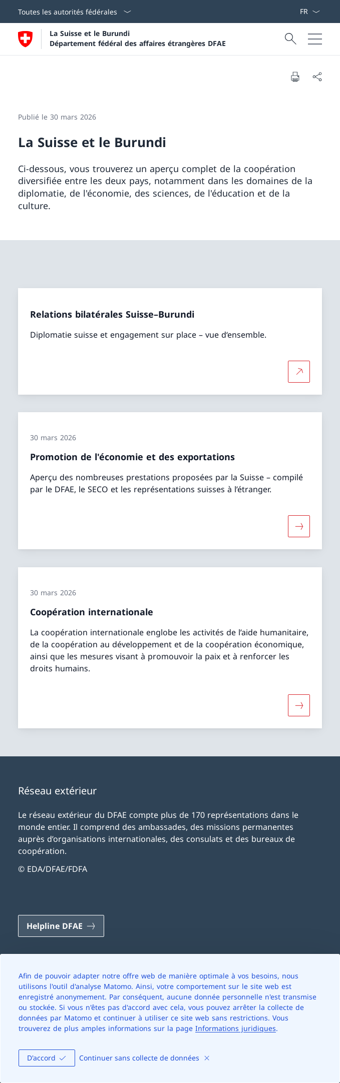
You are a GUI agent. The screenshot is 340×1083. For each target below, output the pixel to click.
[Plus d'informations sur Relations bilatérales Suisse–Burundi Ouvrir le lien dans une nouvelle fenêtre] (299, 371)
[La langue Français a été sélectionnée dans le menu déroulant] (309, 11)
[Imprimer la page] (295, 77)
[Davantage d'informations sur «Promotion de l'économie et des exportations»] (299, 526)
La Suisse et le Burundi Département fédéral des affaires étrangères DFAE (138, 38)
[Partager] (317, 77)
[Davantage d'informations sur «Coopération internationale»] (299, 705)
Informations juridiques (235, 1028)
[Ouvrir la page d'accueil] (122, 39)
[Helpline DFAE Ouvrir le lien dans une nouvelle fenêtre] (61, 926)
